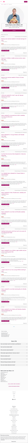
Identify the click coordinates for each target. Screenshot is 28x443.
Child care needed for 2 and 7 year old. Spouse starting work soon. (12, 96)
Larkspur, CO (3, 378)
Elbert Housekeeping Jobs (5, 336)
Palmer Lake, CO (3, 377)
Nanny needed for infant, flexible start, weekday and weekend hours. (13, 193)
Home (2, 4)
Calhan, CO (2, 376)
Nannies (14, 417)
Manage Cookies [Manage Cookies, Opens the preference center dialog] (14, 441)
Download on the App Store (14, 403)
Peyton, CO (2, 373)
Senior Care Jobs (14, 431)
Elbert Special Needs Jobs (5, 335)
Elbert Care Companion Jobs (5, 334)
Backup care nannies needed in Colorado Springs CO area (13, 39)
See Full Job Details (5, 50)
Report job (25, 52)
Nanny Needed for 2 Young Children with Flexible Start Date (12, 135)
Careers (14, 393)
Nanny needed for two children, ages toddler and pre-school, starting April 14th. (14, 251)
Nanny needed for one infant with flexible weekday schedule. (13, 212)
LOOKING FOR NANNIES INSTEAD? (14, 386)
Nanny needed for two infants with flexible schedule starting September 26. (13, 310)
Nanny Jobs (5, 4)
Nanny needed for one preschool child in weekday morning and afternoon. (13, 116)
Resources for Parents (14, 411)
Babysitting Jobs (14, 426)
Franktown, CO (3, 380)
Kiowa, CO (2, 379)
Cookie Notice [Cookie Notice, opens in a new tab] (3, 439)
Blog (14, 395)
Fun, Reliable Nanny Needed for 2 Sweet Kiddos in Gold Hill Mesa (13, 174)
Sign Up (25, 1)
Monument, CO (3, 375)
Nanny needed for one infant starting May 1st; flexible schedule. (13, 289)
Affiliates (14, 407)
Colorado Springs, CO (4, 372)
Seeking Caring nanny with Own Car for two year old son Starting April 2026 (13, 232)
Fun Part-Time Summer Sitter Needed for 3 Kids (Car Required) (13, 154)
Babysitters (14, 416)
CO (7, 4)
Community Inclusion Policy (14, 410)
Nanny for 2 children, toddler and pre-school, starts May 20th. (13, 58)
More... (20, 198)
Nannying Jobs (14, 427)
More (16, 49)
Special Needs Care (14, 420)
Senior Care (14, 421)
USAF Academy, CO (4, 374)
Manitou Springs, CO (4, 381)
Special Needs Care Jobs (14, 430)
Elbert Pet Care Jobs (4, 333)
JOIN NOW (14, 30)
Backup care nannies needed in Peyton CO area (12, 77)
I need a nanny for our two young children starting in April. (13, 270)
